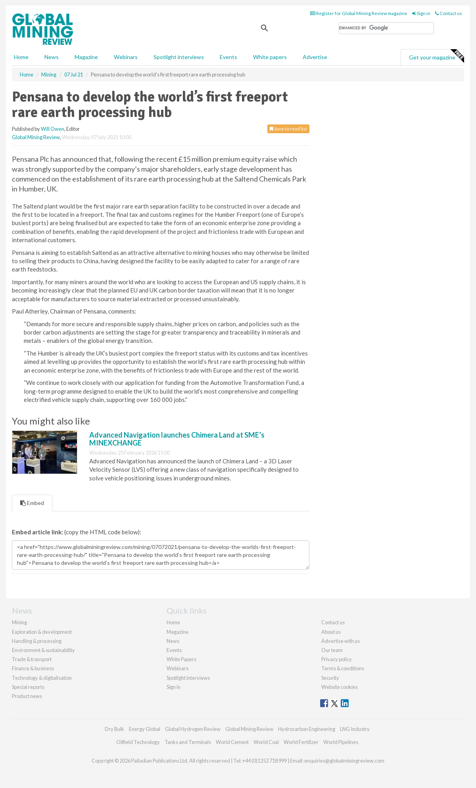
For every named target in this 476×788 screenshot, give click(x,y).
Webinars (126, 57)
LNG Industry (355, 729)
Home (21, 57)
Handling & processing (36, 641)
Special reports (28, 687)
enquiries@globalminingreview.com (344, 760)
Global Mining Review (36, 137)
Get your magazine (436, 56)
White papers (270, 57)
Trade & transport (32, 659)
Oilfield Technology (138, 742)
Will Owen (52, 129)
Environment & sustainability (43, 650)
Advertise (315, 57)
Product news (27, 696)
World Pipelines (340, 742)
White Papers (181, 659)
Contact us (448, 13)
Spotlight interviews (179, 57)
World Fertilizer (301, 742)
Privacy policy (336, 659)
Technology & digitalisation (42, 678)
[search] (386, 28)
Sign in (421, 13)
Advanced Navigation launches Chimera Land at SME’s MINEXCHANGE (177, 438)
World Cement (232, 742)
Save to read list (288, 129)
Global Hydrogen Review (193, 729)
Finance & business (33, 668)
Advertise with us (340, 641)
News (173, 641)
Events (228, 57)
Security (330, 678)
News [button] (51, 57)
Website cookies (339, 687)
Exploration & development (42, 632)
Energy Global (144, 729)
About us (331, 632)
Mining (19, 622)
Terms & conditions (342, 668)
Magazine (86, 57)
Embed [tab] (32, 502)
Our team (332, 650)
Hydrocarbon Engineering (306, 729)
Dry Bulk (114, 729)
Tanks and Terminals (188, 742)
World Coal (266, 742)
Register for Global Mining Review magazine (358, 13)
